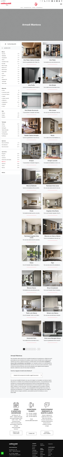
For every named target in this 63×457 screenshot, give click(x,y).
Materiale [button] (4, 88)
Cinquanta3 (4, 57)
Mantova (3, 161)
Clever (3, 59)
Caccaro (3, 53)
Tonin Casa (4, 83)
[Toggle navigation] (61, 4)
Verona (3, 167)
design (3, 115)
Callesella (4, 55)
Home (22, 7)
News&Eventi (35, 451)
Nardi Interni (4, 69)
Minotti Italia (4, 65)
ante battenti (5, 144)
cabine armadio (5, 129)
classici (3, 113)
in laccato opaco (5, 94)
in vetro (3, 106)
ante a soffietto (5, 142)
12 (38, 349)
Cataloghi (34, 450)
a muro (3, 124)
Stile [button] (3, 111)
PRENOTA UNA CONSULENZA (16, 433)
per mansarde (5, 133)
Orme (3, 73)
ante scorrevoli (5, 146)
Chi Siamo (34, 445)
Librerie (41, 451)
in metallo (4, 104)
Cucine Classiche (42, 444)
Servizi (33, 447)
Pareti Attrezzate (42, 454)
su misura (4, 135)
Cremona (4, 157)
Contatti (34, 455)
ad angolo (4, 128)
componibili (4, 131)
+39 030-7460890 (14, 453)
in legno (3, 96)
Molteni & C (4, 67)
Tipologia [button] (4, 122)
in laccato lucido (5, 92)
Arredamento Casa (27, 7)
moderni (3, 117)
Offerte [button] (3, 172)
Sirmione (3, 163)
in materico (4, 100)
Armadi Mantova (39, 7)
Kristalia (3, 63)
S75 (2, 77)
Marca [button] (3, 51)
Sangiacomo (4, 79)
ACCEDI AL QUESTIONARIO (46, 433)
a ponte (3, 126)
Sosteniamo (34, 453)
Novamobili (4, 71)
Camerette (50, 443)
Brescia (3, 155)
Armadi (33, 7)
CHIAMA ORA (31, 433)
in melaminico (4, 102)
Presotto (4, 75)
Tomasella (4, 81)
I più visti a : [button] (4, 151)
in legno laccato (5, 98)
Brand (33, 448)
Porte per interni (50, 451)
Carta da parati (50, 454)
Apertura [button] (4, 140)
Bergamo (4, 153)
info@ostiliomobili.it (16, 454)
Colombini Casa (5, 61)
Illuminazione (50, 449)
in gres (3, 90)
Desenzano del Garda (6, 159)
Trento (3, 165)
